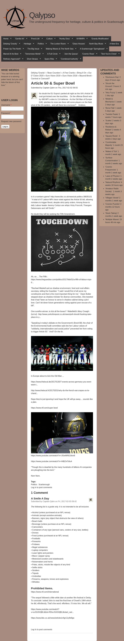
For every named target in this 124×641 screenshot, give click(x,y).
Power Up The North (12, 49)
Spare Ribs (49, 59)
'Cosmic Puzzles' (112, 204)
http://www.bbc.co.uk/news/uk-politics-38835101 (72, 197)
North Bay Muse (96, 44)
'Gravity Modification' (100, 39)
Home (6, 39)
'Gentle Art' (20, 39)
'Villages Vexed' (112, 198)
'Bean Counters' (54, 73)
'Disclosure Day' (112, 77)
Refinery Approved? (12, 59)
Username (6, 105)
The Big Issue (33, 49)
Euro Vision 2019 (53, 76)
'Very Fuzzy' (110, 93)
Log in (33, 487)
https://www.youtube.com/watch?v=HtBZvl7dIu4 (51, 461)
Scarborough (44, 484)
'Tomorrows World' (33, 54)
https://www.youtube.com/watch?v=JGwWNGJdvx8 (53, 456)
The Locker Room (58, 44)
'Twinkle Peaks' (111, 114)
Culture (50, 39)
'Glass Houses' (78, 44)
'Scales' (108, 121)
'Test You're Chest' (109, 54)
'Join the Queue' (71, 54)
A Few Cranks (69, 73)
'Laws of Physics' (112, 176)
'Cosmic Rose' (88, 54)
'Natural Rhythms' (112, 182)
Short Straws (33, 59)
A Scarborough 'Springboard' (93, 49)
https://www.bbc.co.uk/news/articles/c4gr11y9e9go (52, 618)
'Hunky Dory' (65, 39)
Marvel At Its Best (11, 54)
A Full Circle (52, 54)
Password (6, 113)
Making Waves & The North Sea (60, 49)
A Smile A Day (40, 498)
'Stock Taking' (111, 213)
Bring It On (81, 73)
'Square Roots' (111, 136)
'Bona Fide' (110, 108)
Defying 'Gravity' (10, 44)
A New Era (114, 44)
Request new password (11, 121)
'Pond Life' (36, 39)
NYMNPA (81, 39)
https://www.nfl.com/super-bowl (44, 408)
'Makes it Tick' (111, 151)
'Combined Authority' (69, 59)
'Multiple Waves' (112, 219)
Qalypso (42, 15)
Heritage (28, 44)
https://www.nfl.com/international (45, 592)
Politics (41, 44)
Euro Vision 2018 (70, 76)
